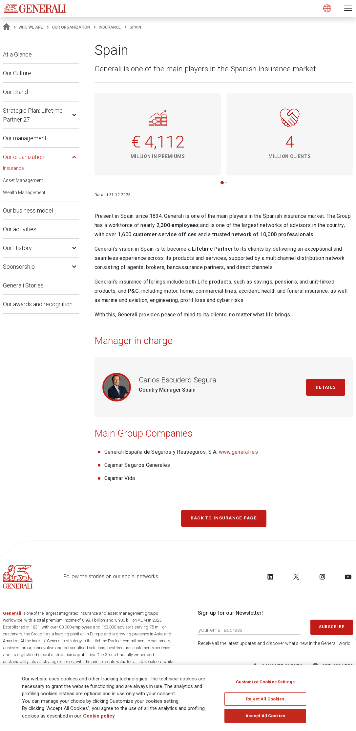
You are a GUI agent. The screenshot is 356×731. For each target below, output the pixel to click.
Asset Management (23, 180)
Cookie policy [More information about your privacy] (99, 716)
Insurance (110, 27)
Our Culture (17, 73)
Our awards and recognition (38, 304)
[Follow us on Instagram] (322, 578)
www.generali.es (238, 452)
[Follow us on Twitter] (296, 578)
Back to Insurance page (224, 519)
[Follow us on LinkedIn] (270, 578)
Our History (17, 247)
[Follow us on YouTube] (348, 578)
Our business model (28, 210)
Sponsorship (19, 266)
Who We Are (31, 27)
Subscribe (332, 629)
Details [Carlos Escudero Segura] (323, 387)
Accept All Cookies (265, 716)
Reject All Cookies (265, 699)
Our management (25, 138)
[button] (222, 182)
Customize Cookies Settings (265, 682)
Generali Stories (23, 285)
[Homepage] (6, 27)
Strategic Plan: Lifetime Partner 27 (33, 115)
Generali (12, 615)
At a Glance (17, 54)
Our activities (19, 229)
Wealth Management (24, 192)
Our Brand (15, 91)
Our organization (71, 27)
